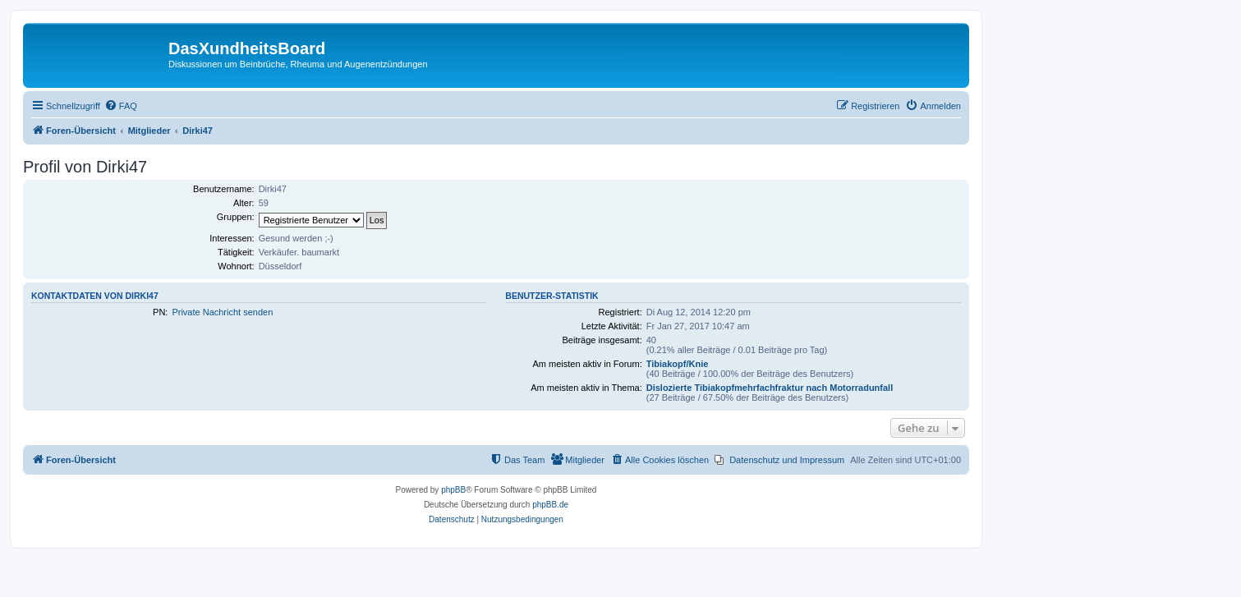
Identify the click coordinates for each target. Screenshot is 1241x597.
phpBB (453, 489)
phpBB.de (550, 504)
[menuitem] (120, 106)
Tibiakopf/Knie (677, 364)
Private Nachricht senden (222, 312)
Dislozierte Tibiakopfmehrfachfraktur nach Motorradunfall (770, 388)
